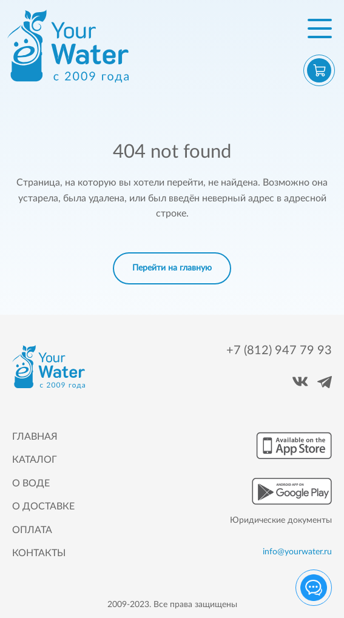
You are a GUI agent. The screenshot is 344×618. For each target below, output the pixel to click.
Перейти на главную (172, 268)
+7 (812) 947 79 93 (279, 350)
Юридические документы (281, 521)
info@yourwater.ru (297, 552)
